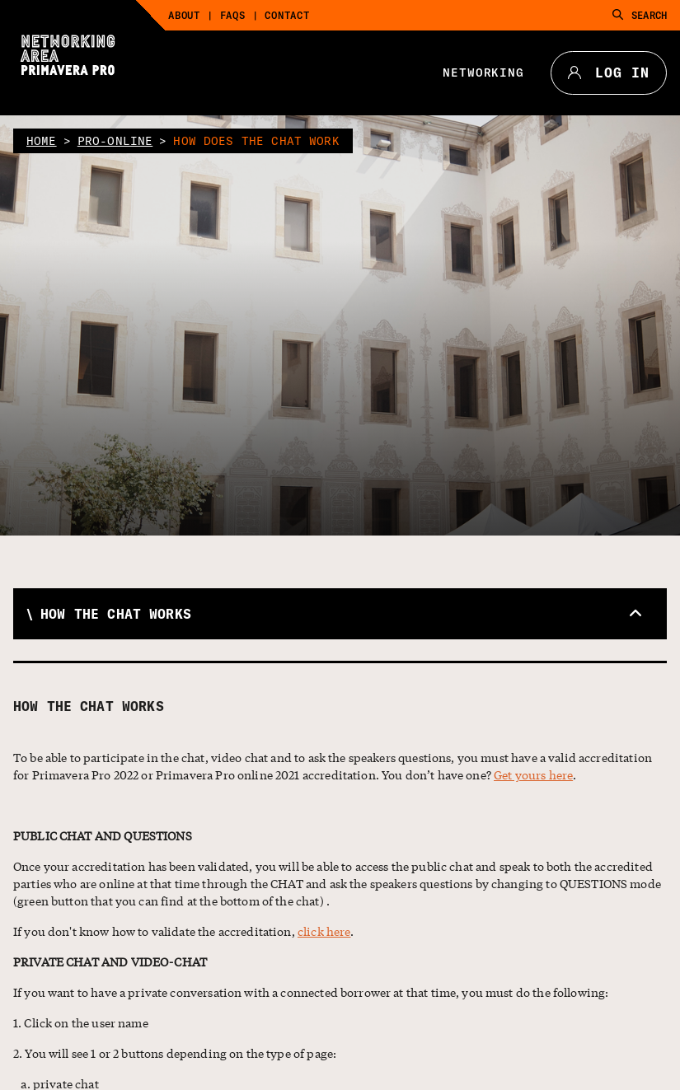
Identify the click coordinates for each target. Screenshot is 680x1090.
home (41, 140)
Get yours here (533, 774)
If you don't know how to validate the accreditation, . (183, 931)
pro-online (115, 140)
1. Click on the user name (80, 1022)
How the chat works (88, 706)
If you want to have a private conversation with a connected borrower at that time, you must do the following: (310, 992)
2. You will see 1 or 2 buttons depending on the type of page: (174, 1053)
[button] (340, 613)
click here (324, 931)
